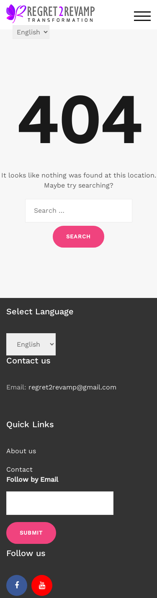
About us (21, 451)
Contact (19, 469)
